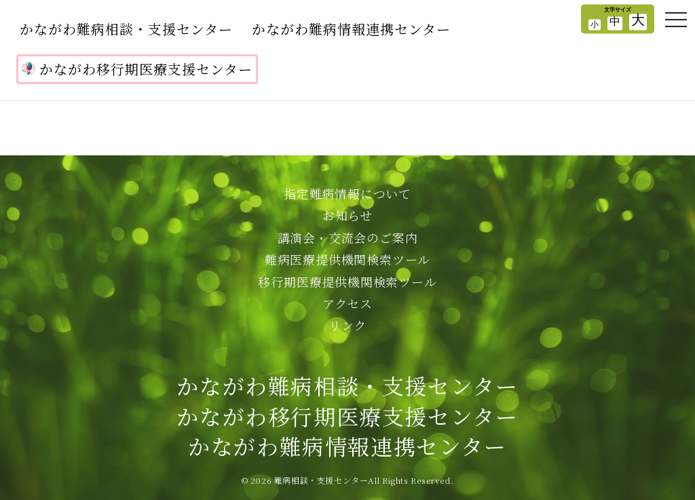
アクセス (347, 303)
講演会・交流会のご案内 (348, 237)
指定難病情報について (347, 193)
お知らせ (347, 215)
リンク (347, 325)
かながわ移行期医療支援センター (137, 69)
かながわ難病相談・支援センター (126, 29)
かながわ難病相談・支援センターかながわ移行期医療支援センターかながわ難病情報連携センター (347, 416)
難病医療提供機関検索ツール (347, 259)
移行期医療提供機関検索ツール (347, 281)
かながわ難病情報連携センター (351, 29)
